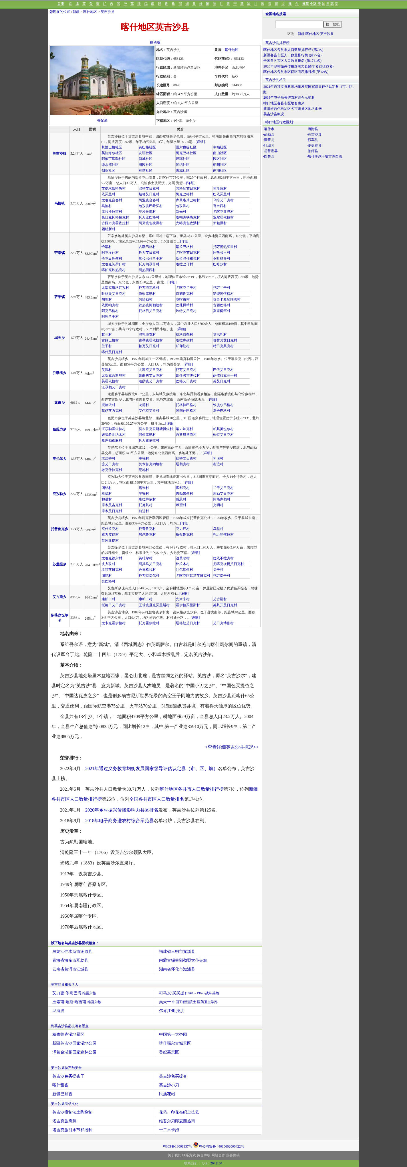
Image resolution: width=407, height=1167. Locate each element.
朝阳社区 (220, 165)
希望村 (181, 505)
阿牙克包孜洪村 (151, 223)
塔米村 (144, 488)
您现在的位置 (59, 12)
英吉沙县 (107, 12)
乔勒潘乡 (59, 373)
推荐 (305, 4)
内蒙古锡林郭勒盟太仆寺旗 (183, 960)
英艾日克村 (221, 381)
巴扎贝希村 (184, 305)
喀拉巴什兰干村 (151, 259)
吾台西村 (220, 206)
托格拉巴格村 (186, 405)
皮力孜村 (108, 564)
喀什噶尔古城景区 (175, 1043)
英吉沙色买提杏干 (68, 1076)
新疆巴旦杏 (62, 1094)
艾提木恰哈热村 (114, 188)
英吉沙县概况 (273, 114)
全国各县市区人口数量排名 (156, 799)
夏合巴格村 (221, 411)
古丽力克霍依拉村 (115, 223)
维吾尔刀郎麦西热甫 (177, 1121)
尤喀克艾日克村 (188, 253)
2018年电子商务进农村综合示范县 (119, 820)
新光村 (181, 212)
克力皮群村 (110, 534)
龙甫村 (144, 405)
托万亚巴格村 (149, 217)
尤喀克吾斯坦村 (114, 375)
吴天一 (188, 1002)
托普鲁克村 (147, 529)
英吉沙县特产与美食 (66, 1068)
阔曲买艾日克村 (151, 375)
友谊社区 (145, 153)
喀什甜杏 (60, 1085)
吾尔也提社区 (186, 147)
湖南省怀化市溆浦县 (177, 969)
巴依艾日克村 (223, 370)
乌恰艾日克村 (223, 200)
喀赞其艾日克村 (225, 340)
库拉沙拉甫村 (112, 212)
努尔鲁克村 (147, 534)
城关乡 (59, 338)
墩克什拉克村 (112, 470)
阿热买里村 (221, 253)
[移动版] (155, 42)
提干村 (218, 570)
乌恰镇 (59, 203)
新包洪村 (220, 223)
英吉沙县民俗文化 (64, 1104)
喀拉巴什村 (184, 264)
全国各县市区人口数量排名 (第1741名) (292, 61)
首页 (60, 4)
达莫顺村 (183, 558)
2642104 (216, 1163)
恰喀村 (107, 247)
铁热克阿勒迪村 (151, 305)
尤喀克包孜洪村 (188, 223)
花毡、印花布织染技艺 (179, 1112)
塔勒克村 (183, 464)
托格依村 (108, 405)
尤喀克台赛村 (112, 200)
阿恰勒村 (145, 299)
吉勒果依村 (184, 494)
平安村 (144, 494)
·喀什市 (268, 129)
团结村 (107, 488)
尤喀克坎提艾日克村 (228, 564)
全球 (313, 4)
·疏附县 (312, 129)
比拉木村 (183, 564)
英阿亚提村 (110, 540)
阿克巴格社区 (186, 153)
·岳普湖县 (270, 151)
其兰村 (107, 335)
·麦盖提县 (314, 146)
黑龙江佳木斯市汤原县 (72, 951)
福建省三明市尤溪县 (177, 951)
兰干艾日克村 (223, 488)
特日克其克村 (223, 346)
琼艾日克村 (110, 464)
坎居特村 (108, 458)
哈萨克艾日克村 (151, 381)
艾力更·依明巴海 (74, 993)
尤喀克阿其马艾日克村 (193, 576)
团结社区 (183, 165)
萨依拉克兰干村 (225, 375)
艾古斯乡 (59, 597)
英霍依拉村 (110, 381)
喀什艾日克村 (112, 352)
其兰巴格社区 (112, 147)
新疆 (76, 12)
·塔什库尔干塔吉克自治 (324, 156)
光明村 (218, 505)
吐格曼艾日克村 (114, 294)
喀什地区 (90, 12)
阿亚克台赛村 (149, 200)
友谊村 (218, 464)
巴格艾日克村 (149, 188)
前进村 (144, 511)
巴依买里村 (221, 194)
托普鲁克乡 (59, 529)
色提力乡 (59, 429)
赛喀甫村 (183, 299)
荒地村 (144, 470)
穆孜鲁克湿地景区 (68, 1034)
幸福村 (144, 458)
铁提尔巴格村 (223, 405)
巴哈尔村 (220, 264)
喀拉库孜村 (184, 340)
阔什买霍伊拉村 (188, 375)
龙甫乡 (59, 403)
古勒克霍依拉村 (151, 340)
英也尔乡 (59, 459)
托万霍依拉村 (149, 440)
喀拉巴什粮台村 (188, 259)
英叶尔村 (145, 558)
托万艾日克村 (149, 253)
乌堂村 (218, 529)
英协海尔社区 (112, 153)
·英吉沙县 (314, 134)
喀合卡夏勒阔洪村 (227, 299)
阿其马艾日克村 (151, 564)
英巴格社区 (147, 147)
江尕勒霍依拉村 (114, 429)
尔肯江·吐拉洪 (171, 1011)
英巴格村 (108, 581)
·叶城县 (268, 146)
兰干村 (107, 346)
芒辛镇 (59, 253)
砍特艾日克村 (223, 435)
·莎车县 (312, 140)
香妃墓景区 (169, 1052)
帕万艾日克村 (149, 346)
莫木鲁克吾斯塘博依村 (156, 429)
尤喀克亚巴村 (223, 212)
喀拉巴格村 (184, 247)
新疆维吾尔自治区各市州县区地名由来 (292, 109)
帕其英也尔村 (223, 429)
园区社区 (220, 159)
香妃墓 (102, 120)
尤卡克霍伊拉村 (114, 623)
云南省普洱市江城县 (70, 969)
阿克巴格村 (184, 194)
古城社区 (183, 170)
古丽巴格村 (221, 305)
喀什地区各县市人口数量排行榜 (192, 789)
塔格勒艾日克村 (188, 623)
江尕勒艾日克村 (114, 387)
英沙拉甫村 (147, 212)
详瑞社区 (183, 159)
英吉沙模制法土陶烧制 (72, 1112)
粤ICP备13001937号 (177, 1146)
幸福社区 (220, 147)
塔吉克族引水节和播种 (72, 1130)
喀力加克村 (184, 429)
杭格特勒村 (184, 335)
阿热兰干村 (110, 317)
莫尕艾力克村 (112, 411)
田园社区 (145, 165)
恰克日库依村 (112, 259)
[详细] (200, 142)
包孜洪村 (183, 206)
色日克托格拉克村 (115, 217)
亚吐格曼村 (221, 259)
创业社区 (108, 170)
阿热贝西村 (147, 270)
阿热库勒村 (221, 499)
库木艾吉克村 (112, 505)
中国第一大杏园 (173, 1034)
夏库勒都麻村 (112, 440)
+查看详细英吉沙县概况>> (232, 747)
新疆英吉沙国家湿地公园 (74, 1043)
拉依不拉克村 (223, 558)
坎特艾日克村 (186, 311)
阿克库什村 (110, 253)
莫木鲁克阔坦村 (151, 464)
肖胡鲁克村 (184, 294)
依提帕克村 (110, 305)
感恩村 (181, 499)
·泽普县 (268, 140)
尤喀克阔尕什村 (114, 264)
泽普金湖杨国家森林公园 (74, 1052)
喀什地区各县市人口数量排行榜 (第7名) (293, 50)
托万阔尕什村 (149, 264)
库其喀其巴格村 (188, 200)
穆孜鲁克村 (184, 534)
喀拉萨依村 (147, 499)
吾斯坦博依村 (186, 435)
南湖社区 (220, 170)
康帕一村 (108, 599)
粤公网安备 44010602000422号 (218, 1145)
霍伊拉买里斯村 (188, 605)
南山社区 (220, 153)
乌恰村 (107, 206)
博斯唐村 (220, 188)
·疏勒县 (268, 134)
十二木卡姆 (169, 1130)
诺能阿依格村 (223, 294)
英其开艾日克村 (225, 605)
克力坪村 (183, 529)
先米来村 (183, 599)
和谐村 (218, 458)
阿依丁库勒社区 (114, 159)
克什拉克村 (110, 529)
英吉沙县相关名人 (64, 985)
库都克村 (183, 488)
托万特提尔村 (149, 576)
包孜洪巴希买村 (151, 206)
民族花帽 (167, 1094)
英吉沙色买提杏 (173, 1076)
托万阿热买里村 (225, 247)
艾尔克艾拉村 (149, 411)
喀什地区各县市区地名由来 (284, 103)
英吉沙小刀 (169, 1085)
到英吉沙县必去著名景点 (70, 1026)
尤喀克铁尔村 (112, 558)
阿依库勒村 (147, 435)
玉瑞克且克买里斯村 (154, 605)
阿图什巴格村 (186, 411)
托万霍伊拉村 (149, 623)
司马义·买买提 (189, 993)
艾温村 (107, 370)
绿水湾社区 (110, 165)
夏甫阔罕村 (221, 311)
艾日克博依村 (223, 623)
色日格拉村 (147, 570)
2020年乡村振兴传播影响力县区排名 (121, 810)
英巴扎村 (220, 335)
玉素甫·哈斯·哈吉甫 (76, 1002)
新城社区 (145, 159)
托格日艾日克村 (151, 311)
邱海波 (58, 1011)
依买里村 (108, 194)
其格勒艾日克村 (188, 188)
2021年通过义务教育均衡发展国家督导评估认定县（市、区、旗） (151, 768)
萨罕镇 (59, 297)
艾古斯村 (220, 599)
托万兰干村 (221, 288)
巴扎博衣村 (147, 335)
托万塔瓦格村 (149, 288)
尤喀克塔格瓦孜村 (115, 288)
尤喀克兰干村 (186, 288)
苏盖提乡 (59, 564)
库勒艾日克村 (223, 494)
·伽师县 (312, 151)
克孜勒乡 (59, 494)
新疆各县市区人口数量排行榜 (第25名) (292, 55)
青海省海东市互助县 (70, 960)
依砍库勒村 (147, 294)
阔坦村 (107, 299)
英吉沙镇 (59, 154)
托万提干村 (221, 576)
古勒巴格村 (147, 247)
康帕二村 (145, 599)
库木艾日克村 (112, 511)
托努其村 (145, 505)
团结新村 (108, 229)
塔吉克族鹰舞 (64, 1121)
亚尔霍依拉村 (223, 217)
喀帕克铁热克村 (188, 217)
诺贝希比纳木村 (114, 435)
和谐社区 (145, 170)
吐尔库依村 (184, 570)
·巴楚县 (268, 156)
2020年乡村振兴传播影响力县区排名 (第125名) (298, 66)
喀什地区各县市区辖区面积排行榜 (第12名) (295, 72)
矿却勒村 (183, 346)
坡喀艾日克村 (149, 194)
